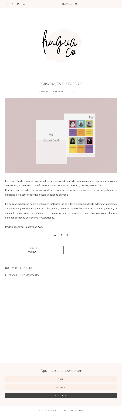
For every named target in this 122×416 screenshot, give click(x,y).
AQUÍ (41, 227)
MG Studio (77, 411)
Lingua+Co (52, 411)
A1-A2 (75, 92)
